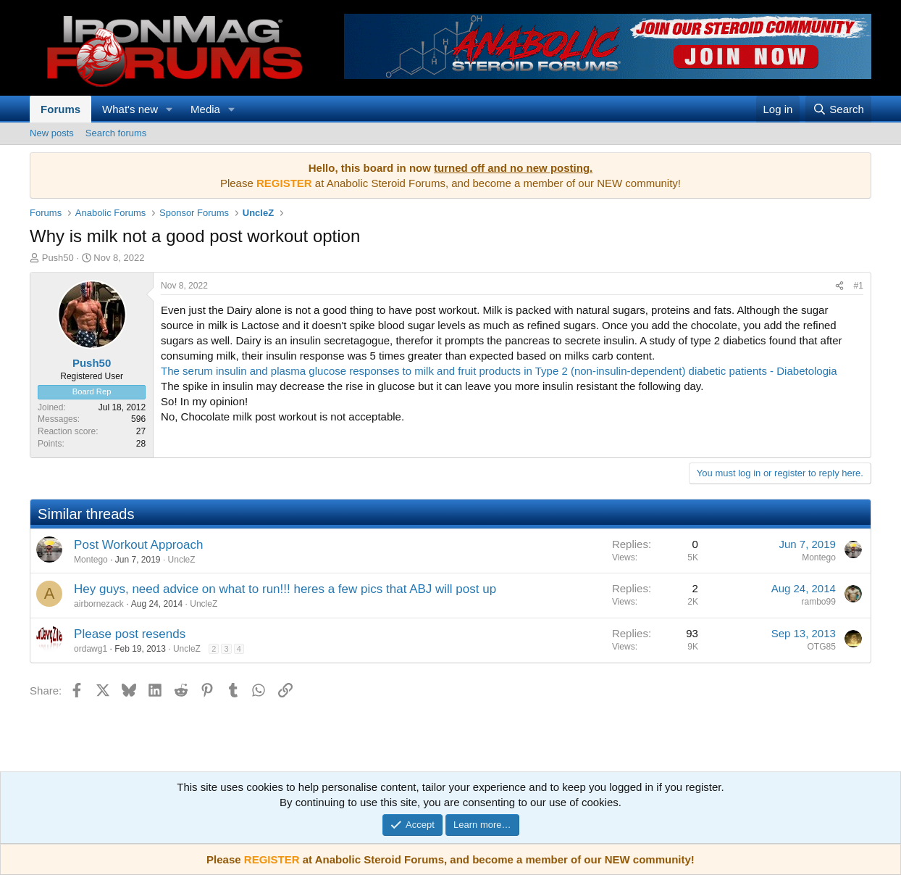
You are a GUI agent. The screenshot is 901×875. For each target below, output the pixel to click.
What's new (130, 109)
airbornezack (99, 604)
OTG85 (822, 647)
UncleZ (182, 560)
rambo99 (819, 602)
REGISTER (272, 859)
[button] (169, 109)
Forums (60, 109)
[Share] (839, 286)
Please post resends (129, 634)
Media (205, 109)
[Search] (838, 109)
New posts (52, 133)
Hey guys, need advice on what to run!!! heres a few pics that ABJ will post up (285, 589)
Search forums (116, 133)
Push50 (58, 257)
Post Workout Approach (138, 545)
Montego (91, 560)
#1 (858, 286)
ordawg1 (90, 649)
